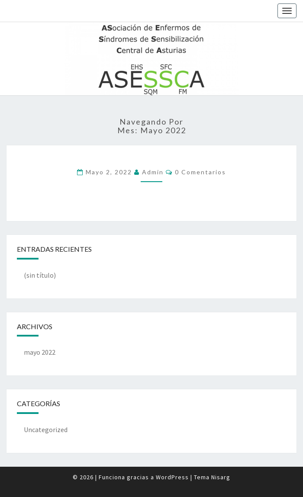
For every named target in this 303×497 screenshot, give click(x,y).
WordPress (172, 477)
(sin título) (40, 275)
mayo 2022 (39, 352)
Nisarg (220, 477)
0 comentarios (200, 172)
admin (153, 172)
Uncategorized (46, 429)
